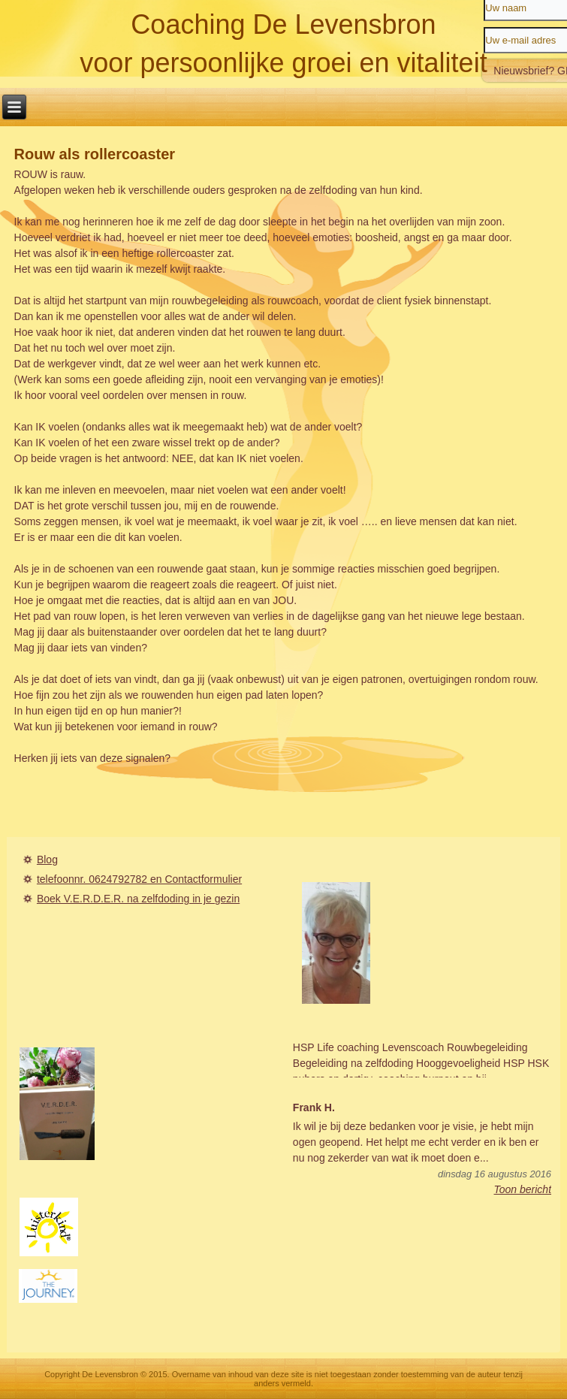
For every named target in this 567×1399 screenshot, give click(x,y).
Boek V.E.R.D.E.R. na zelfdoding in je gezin (138, 899)
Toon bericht (523, 1189)
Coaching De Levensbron (283, 24)
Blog (47, 860)
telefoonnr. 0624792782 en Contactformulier (139, 879)
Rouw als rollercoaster (95, 154)
